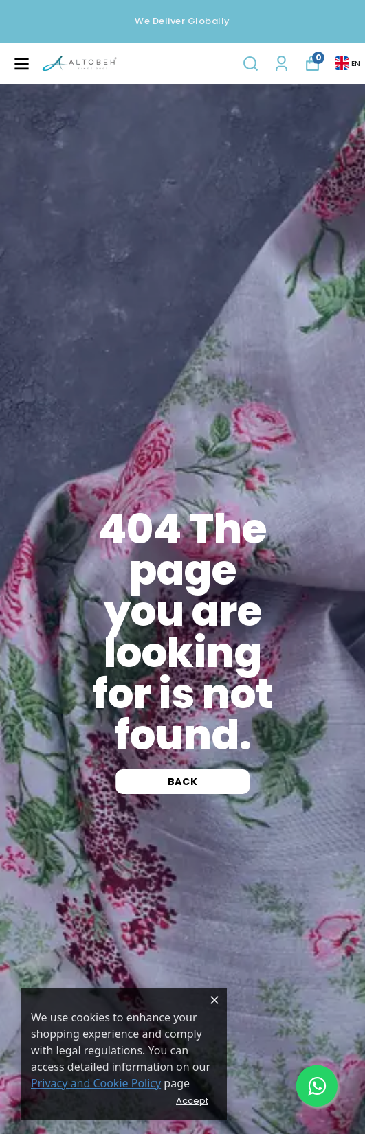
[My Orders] (281, 63)
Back (183, 782)
